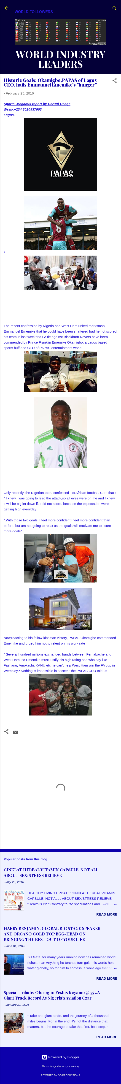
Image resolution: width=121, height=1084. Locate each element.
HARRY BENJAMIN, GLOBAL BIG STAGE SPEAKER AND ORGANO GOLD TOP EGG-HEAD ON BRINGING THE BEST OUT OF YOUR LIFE (52, 934)
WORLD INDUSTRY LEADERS (61, 59)
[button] (114, 81)
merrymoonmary (70, 1066)
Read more (106, 914)
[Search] (114, 9)
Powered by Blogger (60, 1057)
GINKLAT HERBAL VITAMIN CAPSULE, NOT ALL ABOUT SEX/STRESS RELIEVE (51, 872)
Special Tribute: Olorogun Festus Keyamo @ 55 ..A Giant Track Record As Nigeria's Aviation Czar (52, 995)
